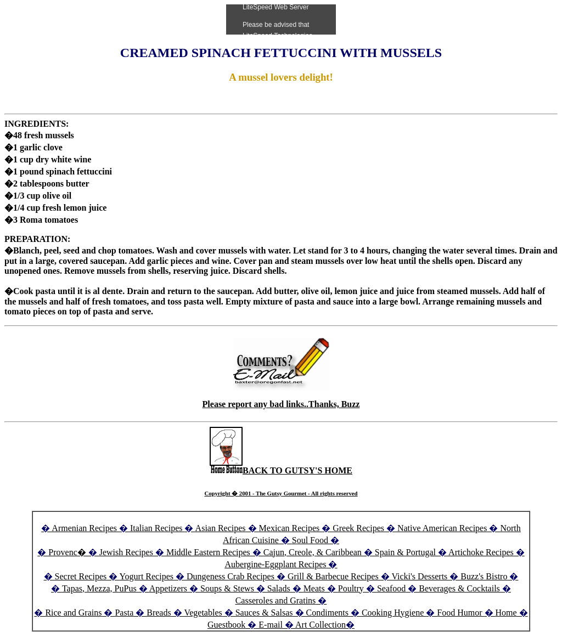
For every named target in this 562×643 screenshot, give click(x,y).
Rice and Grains (73, 612)
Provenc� (67, 552)
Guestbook (226, 624)
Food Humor (460, 612)
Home (506, 612)
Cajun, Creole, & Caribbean (312, 552)
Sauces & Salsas (264, 612)
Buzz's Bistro (483, 576)
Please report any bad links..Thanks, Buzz (281, 404)
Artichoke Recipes (481, 552)
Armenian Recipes (84, 528)
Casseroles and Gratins (275, 600)
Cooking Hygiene (394, 612)
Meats (314, 588)
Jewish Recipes (127, 552)
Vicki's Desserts (420, 576)
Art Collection (320, 624)
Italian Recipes (157, 528)
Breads (159, 612)
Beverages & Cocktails (460, 588)
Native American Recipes (442, 528)
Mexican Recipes (290, 528)
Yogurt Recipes (146, 576)
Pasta (124, 612)
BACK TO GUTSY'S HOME (281, 470)
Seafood (391, 588)
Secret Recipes (81, 576)
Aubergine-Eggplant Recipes (276, 564)
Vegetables (203, 612)
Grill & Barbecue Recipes (334, 576)
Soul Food (310, 540)
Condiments (327, 612)
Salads (278, 588)
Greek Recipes (358, 528)
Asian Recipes (220, 528)
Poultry (351, 588)
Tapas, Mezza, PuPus (99, 588)
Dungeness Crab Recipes (230, 576)
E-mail (270, 624)
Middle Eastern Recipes (209, 552)
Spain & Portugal (405, 552)
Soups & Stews (227, 588)
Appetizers (169, 588)
